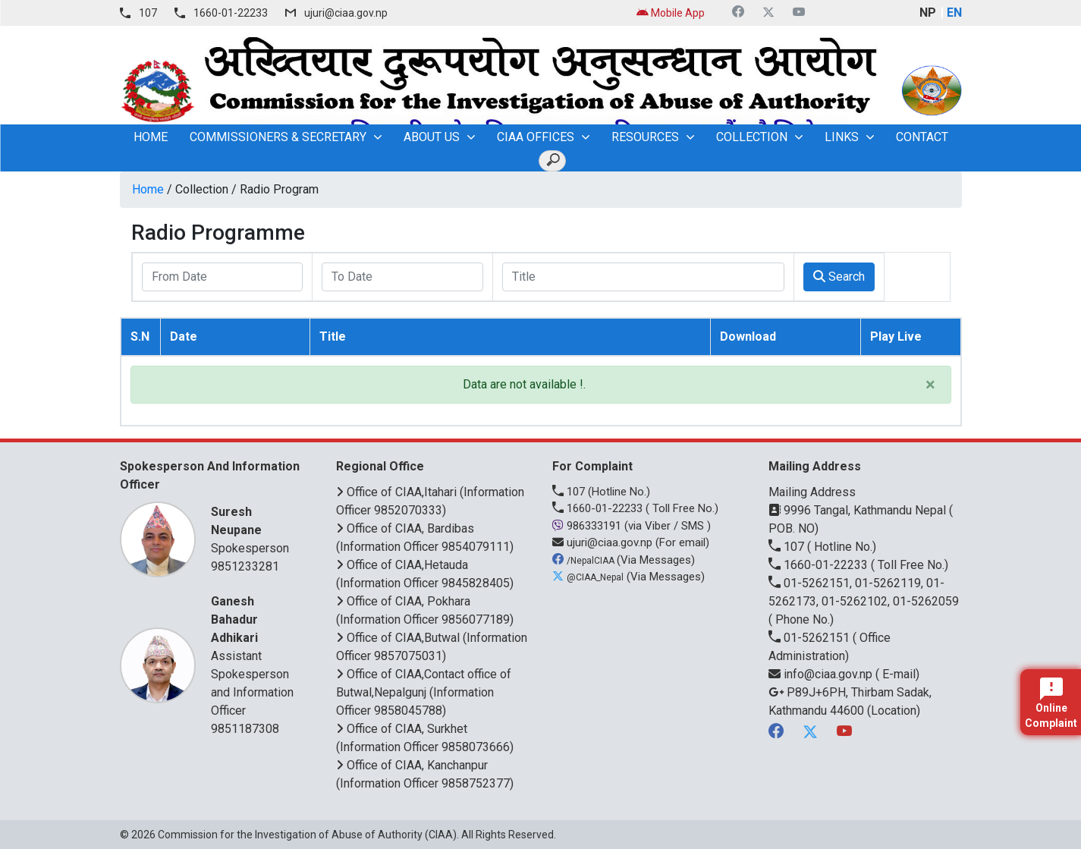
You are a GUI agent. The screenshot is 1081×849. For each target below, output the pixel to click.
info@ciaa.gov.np (821, 674)
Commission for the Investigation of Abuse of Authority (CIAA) (307, 835)
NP (927, 12)
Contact (922, 137)
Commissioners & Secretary (278, 137)
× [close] (930, 384)
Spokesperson (254, 529)
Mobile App (670, 13)
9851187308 (245, 729)
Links (842, 137)
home (151, 137)
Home (148, 189)
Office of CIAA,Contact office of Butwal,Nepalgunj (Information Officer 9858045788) (423, 692)
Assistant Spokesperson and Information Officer (254, 655)
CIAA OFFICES (535, 137)
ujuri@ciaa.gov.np (346, 13)
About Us (432, 137)
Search (839, 276)
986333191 (588, 526)
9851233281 (245, 566)
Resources (645, 137)
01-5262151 (810, 637)
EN (954, 12)
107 (148, 13)
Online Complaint (1051, 703)
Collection (751, 137)
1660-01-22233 (230, 13)
